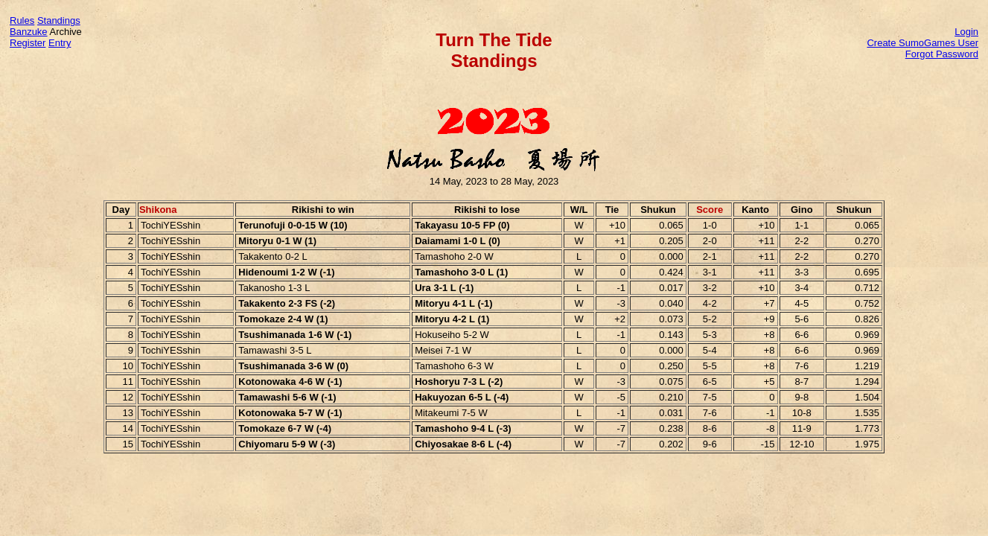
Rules (22, 20)
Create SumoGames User (922, 42)
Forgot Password (941, 54)
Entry (59, 42)
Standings (58, 20)
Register (27, 42)
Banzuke (29, 31)
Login (966, 31)
